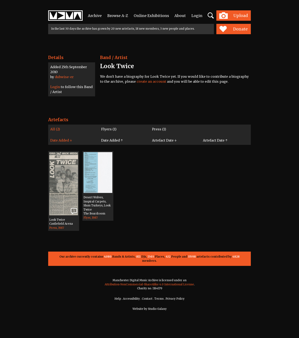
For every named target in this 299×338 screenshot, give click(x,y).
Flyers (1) (108, 129)
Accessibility (131, 298)
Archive (95, 15)
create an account (151, 81)
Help (117, 298)
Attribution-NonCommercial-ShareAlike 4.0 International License (149, 284)
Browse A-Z (117, 15)
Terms (159, 298)
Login (196, 15)
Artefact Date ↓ (164, 140)
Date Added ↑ (112, 140)
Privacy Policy (175, 298)
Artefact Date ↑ (215, 140)
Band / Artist (113, 57)
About (180, 15)
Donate (233, 29)
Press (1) (159, 129)
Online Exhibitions (151, 15)
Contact (147, 298)
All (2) (55, 129)
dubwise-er (64, 77)
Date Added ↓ (61, 140)
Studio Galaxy (157, 309)
